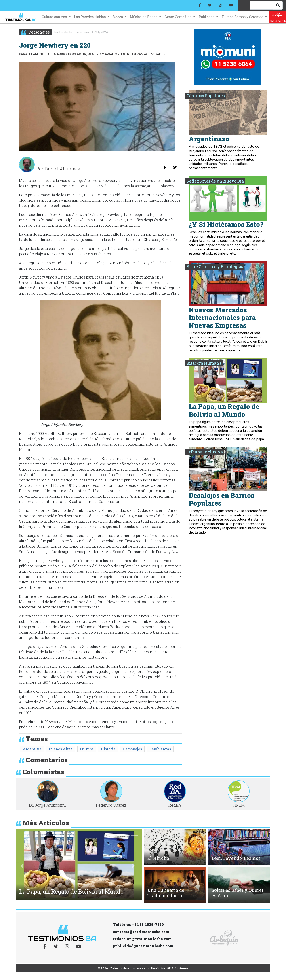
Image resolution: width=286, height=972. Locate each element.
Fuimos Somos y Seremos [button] (243, 17)
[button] (22, 866)
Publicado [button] (207, 17)
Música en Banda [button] (144, 17)
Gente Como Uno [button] (179, 17)
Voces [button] (118, 17)
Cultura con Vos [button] (55, 17)
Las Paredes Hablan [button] (90, 17)
